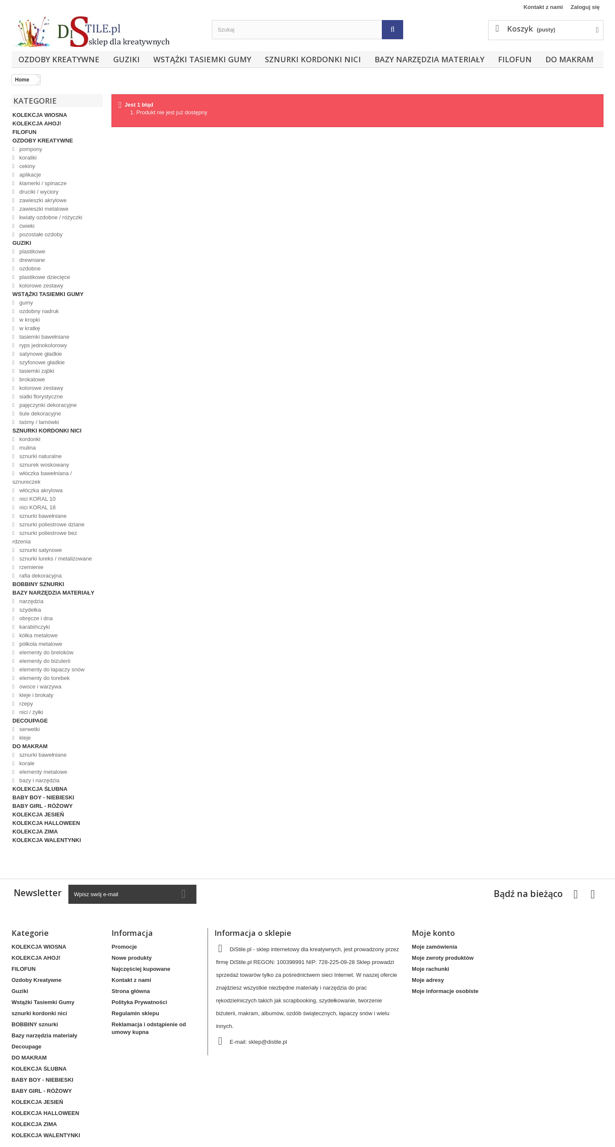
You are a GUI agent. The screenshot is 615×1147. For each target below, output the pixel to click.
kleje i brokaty (35, 695)
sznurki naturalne (40, 456)
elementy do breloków (45, 652)
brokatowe (31, 379)
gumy (25, 302)
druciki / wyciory (38, 192)
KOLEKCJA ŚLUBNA (39, 789)
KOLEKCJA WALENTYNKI (46, 840)
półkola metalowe (40, 644)
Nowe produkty (131, 958)
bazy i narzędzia (39, 780)
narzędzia (31, 601)
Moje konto (433, 933)
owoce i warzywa (40, 686)
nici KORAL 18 (37, 507)
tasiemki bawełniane (44, 337)
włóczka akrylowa (40, 490)
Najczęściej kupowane (140, 969)
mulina (27, 447)
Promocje (124, 947)
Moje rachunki (430, 969)
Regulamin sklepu (135, 1013)
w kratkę (29, 328)
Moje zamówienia (434, 947)
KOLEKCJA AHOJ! (37, 123)
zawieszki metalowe (43, 209)
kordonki (29, 439)
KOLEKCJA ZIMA (35, 831)
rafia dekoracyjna (40, 575)
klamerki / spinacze (42, 183)
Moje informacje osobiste (445, 991)
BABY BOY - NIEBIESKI (43, 797)
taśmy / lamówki (38, 422)
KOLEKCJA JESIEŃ (38, 814)
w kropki (29, 320)
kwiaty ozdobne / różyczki (50, 217)
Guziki (126, 59)
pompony (30, 149)
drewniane (31, 260)
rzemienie (31, 567)
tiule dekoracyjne (39, 413)
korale (26, 763)
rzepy (25, 703)
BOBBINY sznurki (38, 584)
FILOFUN (515, 59)
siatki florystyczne (40, 396)
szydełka (29, 610)
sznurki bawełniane (42, 516)
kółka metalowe (38, 635)
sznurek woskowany (43, 465)
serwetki (29, 729)
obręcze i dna (35, 618)
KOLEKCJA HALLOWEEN (46, 823)
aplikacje (29, 174)
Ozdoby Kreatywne (59, 59)
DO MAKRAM (569, 59)
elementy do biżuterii (44, 661)
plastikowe (31, 251)
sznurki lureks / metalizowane (55, 558)
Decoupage (30, 720)
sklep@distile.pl (268, 1042)
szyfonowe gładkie (41, 362)
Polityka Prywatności (139, 1002)
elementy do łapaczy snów (51, 669)
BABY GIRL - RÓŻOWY (42, 806)
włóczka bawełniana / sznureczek (42, 477)
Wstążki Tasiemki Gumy (202, 59)
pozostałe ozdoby (40, 234)
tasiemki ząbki (36, 371)
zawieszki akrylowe (42, 200)
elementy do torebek (44, 678)
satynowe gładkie (40, 354)
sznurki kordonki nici (313, 59)
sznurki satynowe (40, 550)
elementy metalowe (42, 772)
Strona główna (130, 991)
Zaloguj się (585, 7)
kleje (24, 738)
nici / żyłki (30, 712)
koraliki (27, 157)
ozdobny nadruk (38, 311)
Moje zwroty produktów (442, 958)
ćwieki (26, 226)
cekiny (26, 166)
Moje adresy (428, 980)
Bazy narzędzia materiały (429, 59)
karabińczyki (34, 627)
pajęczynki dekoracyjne (47, 405)
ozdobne (29, 268)
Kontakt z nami (543, 7)
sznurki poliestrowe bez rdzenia (44, 537)
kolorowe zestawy (40, 285)
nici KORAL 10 (37, 499)
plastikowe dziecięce (44, 277)
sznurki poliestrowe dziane (51, 524)
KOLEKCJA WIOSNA (39, 115)
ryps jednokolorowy (42, 345)
